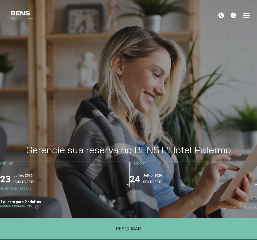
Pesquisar (128, 228)
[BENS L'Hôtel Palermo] (20, 15)
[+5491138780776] (233, 15)
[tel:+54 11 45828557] (221, 15)
